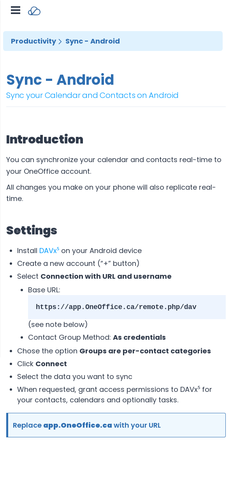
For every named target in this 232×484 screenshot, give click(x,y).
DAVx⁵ (49, 250)
